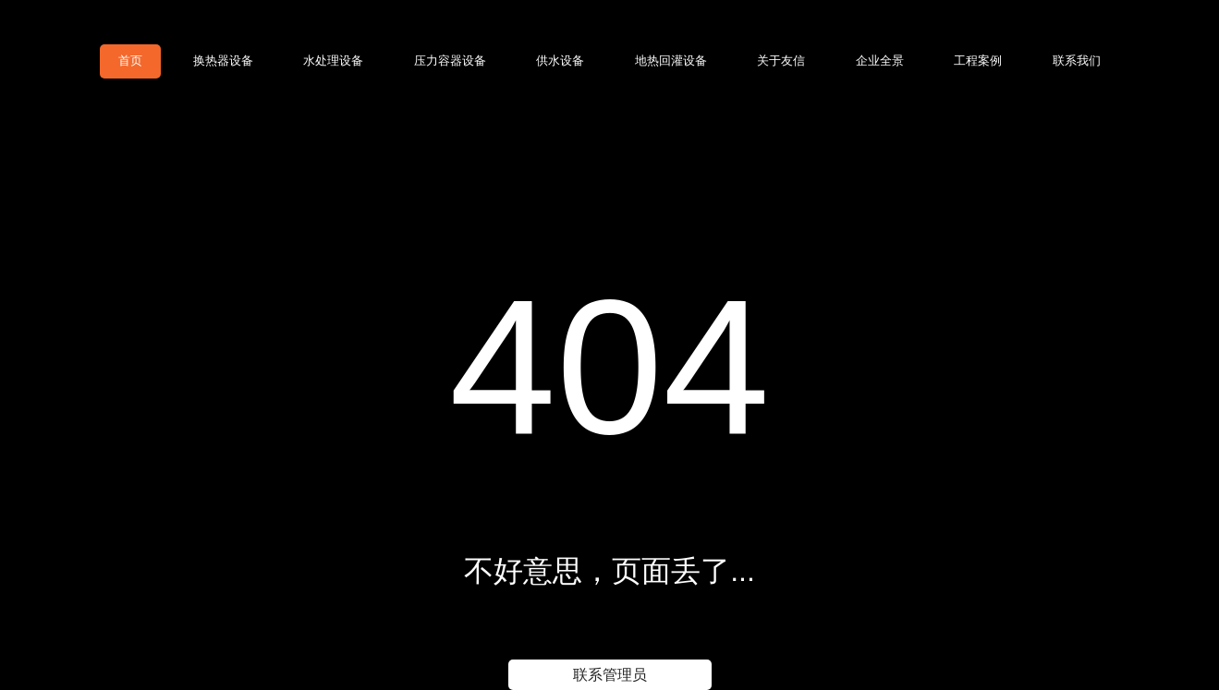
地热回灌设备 (671, 60)
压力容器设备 (450, 60)
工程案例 (978, 60)
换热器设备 (223, 60)
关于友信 (781, 60)
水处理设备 (333, 60)
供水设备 (560, 60)
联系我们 (1077, 60)
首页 (130, 60)
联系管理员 (610, 675)
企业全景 (880, 60)
